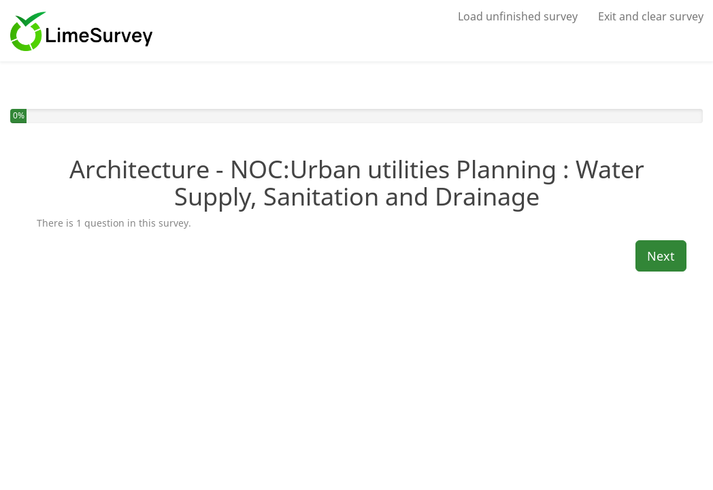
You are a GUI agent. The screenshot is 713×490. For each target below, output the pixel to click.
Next (661, 256)
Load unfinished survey (518, 16)
